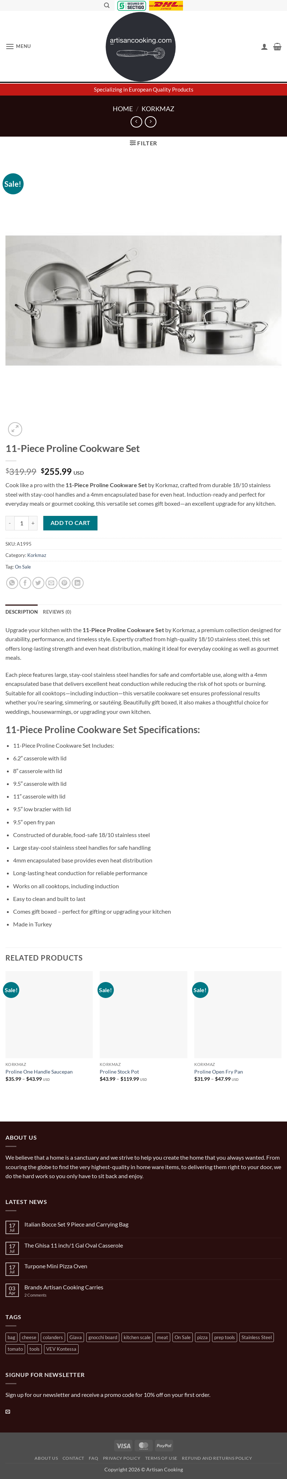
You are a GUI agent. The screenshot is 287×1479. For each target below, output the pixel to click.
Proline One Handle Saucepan (39, 1071)
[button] (18, 46)
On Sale (23, 567)
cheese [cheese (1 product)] (29, 1337)
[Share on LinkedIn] (78, 583)
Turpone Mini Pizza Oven (55, 1265)
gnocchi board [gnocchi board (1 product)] (102, 1337)
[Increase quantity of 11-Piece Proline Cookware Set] (33, 523)
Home (123, 109)
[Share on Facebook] (25, 583)
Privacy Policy (122, 1458)
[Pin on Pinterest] (65, 583)
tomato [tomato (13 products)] (15, 1349)
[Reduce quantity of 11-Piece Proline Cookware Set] (9, 523)
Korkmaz (157, 109)
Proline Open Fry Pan (218, 1071)
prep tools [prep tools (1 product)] (224, 1337)
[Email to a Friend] (51, 583)
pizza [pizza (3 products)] (202, 1337)
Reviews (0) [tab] (57, 612)
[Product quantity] (21, 523)
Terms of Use (161, 1458)
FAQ (93, 1458)
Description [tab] (21, 612)
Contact (73, 1458)
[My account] (264, 46)
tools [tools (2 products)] (34, 1349)
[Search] (106, 5)
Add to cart (71, 523)
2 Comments (42, 1295)
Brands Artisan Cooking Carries (63, 1287)
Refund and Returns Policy (217, 1458)
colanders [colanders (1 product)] (53, 1337)
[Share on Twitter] (38, 583)
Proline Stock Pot (119, 1071)
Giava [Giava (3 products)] (75, 1337)
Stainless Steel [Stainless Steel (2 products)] (257, 1337)
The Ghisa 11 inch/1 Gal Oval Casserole (73, 1245)
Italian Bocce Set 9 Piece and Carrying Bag (76, 1224)
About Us (46, 1458)
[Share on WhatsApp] (12, 583)
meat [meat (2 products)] (162, 1337)
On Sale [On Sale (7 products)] (183, 1337)
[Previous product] (150, 122)
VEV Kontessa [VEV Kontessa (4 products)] (61, 1349)
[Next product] (136, 122)
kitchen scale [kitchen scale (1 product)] (137, 1337)
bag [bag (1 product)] (11, 1337)
